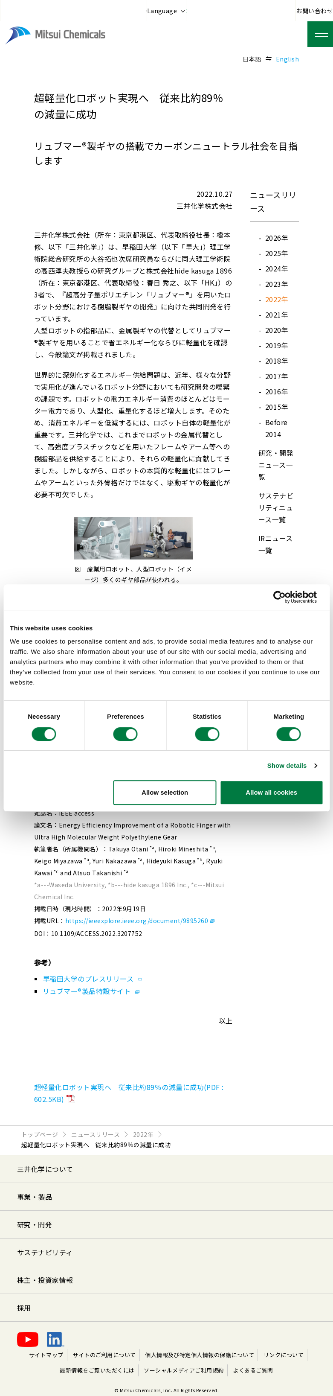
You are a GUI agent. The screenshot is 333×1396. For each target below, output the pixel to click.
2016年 (276, 391)
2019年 (276, 345)
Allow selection (165, 792)
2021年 (276, 314)
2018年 (276, 361)
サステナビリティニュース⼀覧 (275, 507)
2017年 (276, 376)
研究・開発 (34, 1224)
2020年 (276, 330)
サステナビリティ (45, 1252)
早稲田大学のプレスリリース (92, 978)
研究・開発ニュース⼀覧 (275, 465)
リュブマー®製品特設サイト (91, 991)
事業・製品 (34, 1197)
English (287, 59)
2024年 (276, 268)
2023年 (276, 284)
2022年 (276, 299)
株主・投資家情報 (45, 1280)
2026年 (276, 238)
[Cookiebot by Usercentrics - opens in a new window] (286, 597)
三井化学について (45, 1169)
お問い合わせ (314, 10)
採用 (24, 1308)
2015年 (276, 407)
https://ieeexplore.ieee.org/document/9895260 (140, 920)
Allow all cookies (271, 792)
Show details (287, 765)
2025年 (276, 253)
